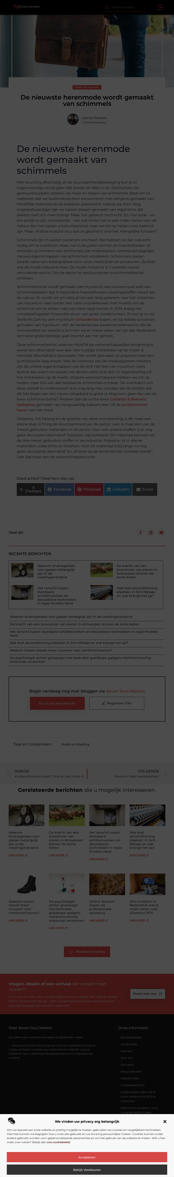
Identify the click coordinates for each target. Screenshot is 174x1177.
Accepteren (87, 1157)
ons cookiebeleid (58, 1142)
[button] (165, 1121)
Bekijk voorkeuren (87, 1170)
